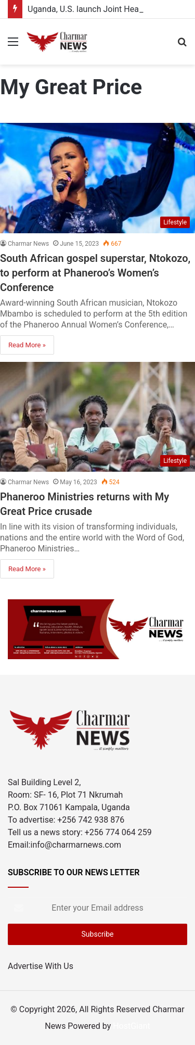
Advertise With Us (40, 966)
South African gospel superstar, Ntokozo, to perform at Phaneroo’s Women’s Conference (95, 273)
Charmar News (28, 243)
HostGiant (131, 1026)
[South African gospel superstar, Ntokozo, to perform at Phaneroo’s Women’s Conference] (97, 178)
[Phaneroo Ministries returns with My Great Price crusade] (97, 417)
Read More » (27, 345)
